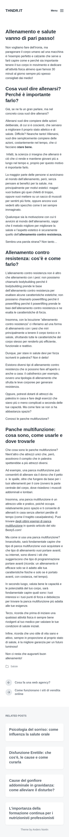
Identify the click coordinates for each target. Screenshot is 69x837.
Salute (14, 666)
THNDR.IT (13, 11)
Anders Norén (40, 829)
